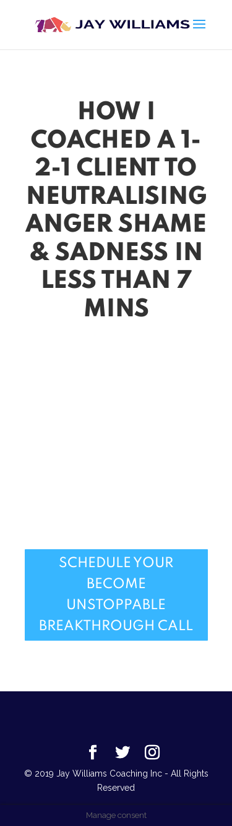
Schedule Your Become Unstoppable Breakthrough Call (116, 595)
